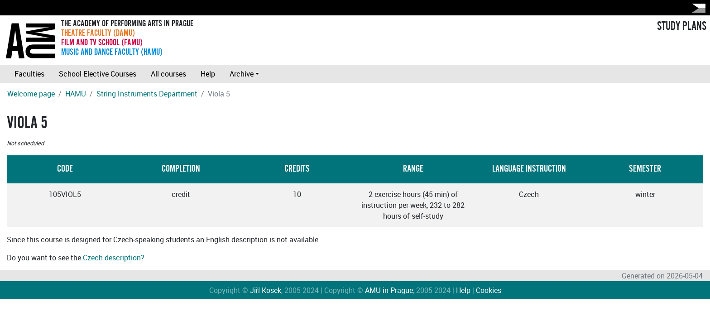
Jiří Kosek (265, 290)
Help (208, 74)
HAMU (75, 94)
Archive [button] (242, 74)
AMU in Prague (389, 290)
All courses (168, 74)
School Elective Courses (97, 74)
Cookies (488, 290)
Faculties (29, 74)
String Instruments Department (146, 94)
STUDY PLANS (681, 26)
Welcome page (31, 94)
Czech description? (113, 258)
